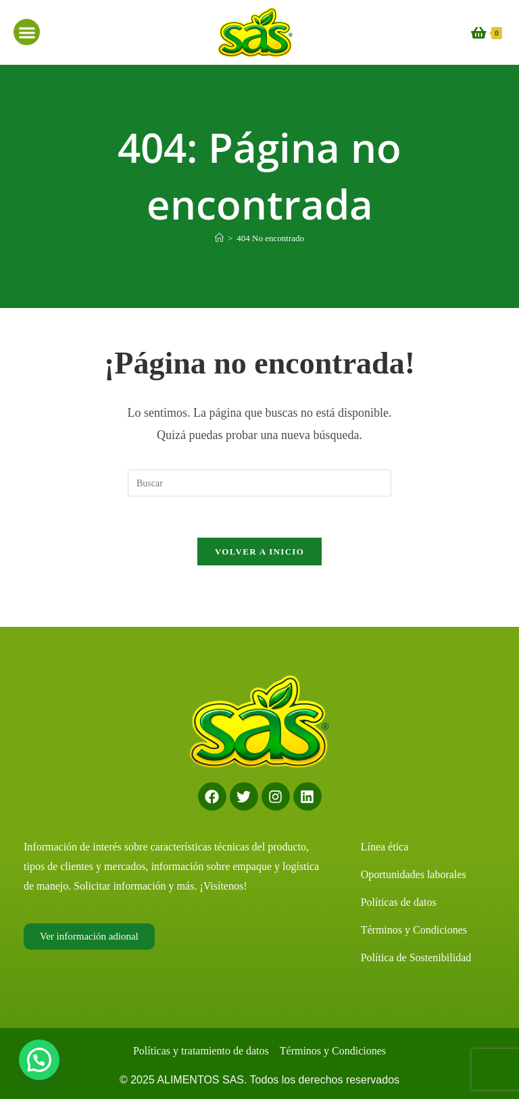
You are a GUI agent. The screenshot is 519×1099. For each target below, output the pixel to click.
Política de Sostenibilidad (416, 957)
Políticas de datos (399, 902)
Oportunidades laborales (413, 874)
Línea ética (385, 846)
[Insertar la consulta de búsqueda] (259, 482)
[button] (27, 32)
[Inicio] (219, 238)
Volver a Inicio (259, 551)
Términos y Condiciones (414, 930)
